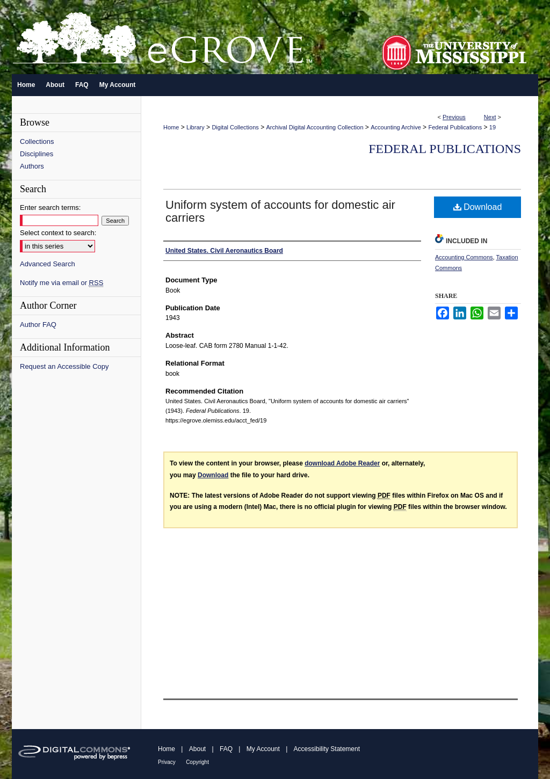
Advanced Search (47, 264)
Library (195, 127)
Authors (32, 166)
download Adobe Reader (342, 463)
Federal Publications (455, 127)
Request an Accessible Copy (64, 366)
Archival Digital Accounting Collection (315, 127)
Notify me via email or (61, 283)
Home (171, 127)
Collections (37, 141)
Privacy (167, 762)
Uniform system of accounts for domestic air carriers (280, 211)
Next (490, 117)
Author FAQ (38, 325)
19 (492, 127)
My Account (263, 749)
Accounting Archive (396, 127)
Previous (454, 117)
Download (477, 207)
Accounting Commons (464, 257)
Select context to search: (58, 233)
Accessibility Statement (327, 749)
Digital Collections (235, 127)
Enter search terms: (50, 207)
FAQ (226, 749)
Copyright (197, 762)
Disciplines (36, 154)
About (197, 749)
